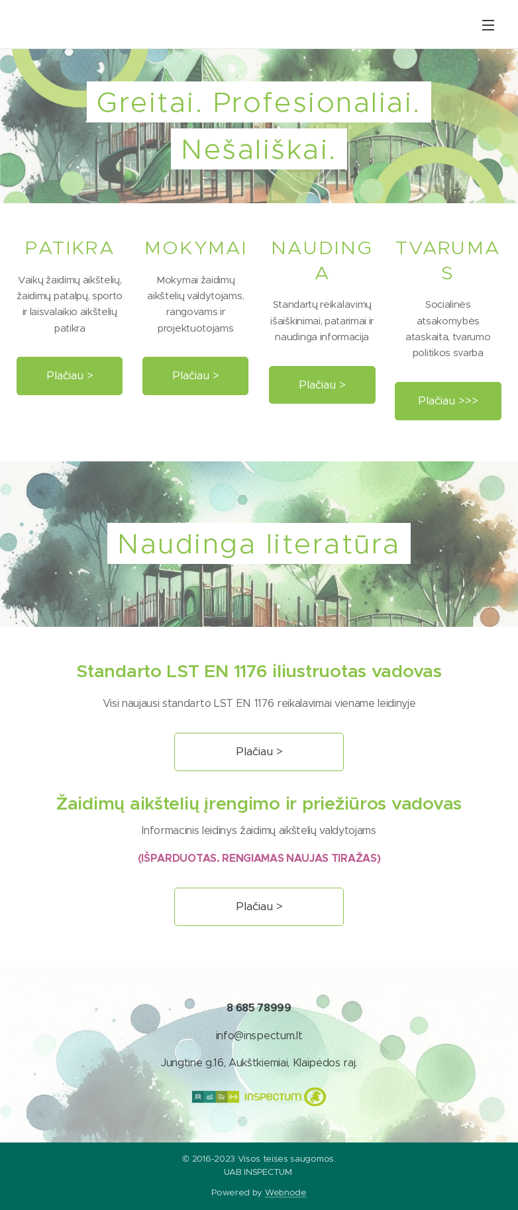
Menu (488, 25)
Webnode (286, 1192)
